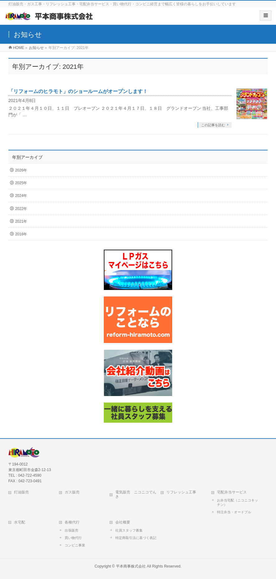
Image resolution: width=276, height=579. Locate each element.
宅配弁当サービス (232, 492)
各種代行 (72, 522)
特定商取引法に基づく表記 (135, 538)
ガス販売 (72, 492)
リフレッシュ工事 (181, 492)
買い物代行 (73, 538)
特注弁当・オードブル (234, 512)
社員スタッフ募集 (129, 530)
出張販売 (71, 530)
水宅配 (19, 522)
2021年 (21, 221)
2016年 (21, 234)
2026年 (21, 170)
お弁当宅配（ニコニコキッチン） (237, 502)
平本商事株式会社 (131, 566)
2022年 (21, 209)
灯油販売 (21, 492)
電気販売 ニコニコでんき (135, 494)
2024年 (21, 196)
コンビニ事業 (75, 545)
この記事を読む (213, 125)
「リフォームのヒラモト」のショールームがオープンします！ (78, 91)
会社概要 (122, 522)
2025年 (21, 183)
